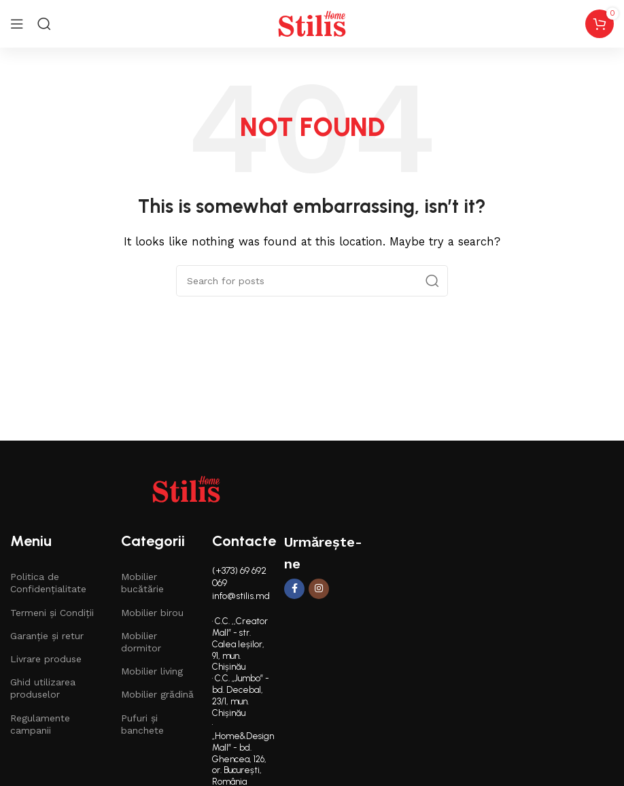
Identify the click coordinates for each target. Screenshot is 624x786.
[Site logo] (312, 23)
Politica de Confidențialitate (48, 582)
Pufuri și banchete (142, 724)
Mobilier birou (152, 612)
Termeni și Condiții (52, 612)
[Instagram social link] (319, 589)
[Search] (44, 23)
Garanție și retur (47, 635)
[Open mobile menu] (17, 23)
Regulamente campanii (40, 724)
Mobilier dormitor (141, 641)
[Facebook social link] (294, 589)
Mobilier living (152, 671)
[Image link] (186, 488)
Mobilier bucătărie (142, 582)
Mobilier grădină (157, 694)
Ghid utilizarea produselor (42, 688)
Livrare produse (46, 658)
